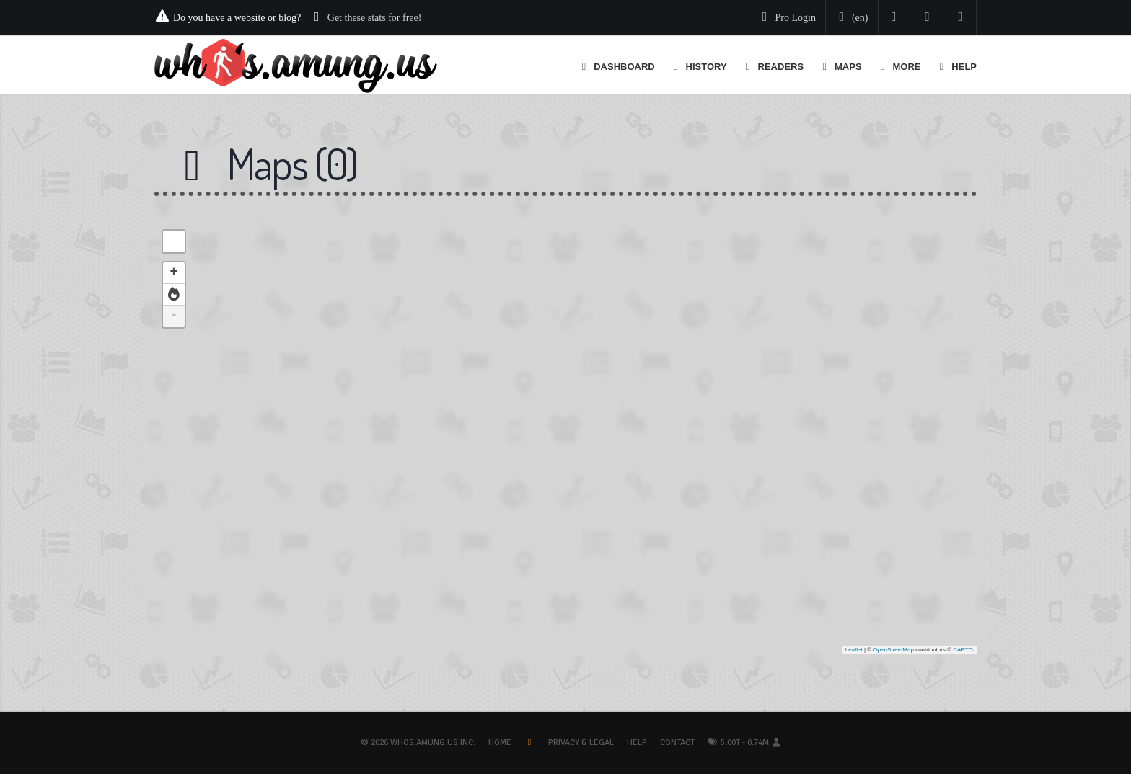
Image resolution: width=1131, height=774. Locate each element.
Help (637, 742)
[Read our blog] (927, 17)
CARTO (963, 649)
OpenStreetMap (893, 649)
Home (499, 742)
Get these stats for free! (374, 17)
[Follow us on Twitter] (894, 17)
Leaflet (854, 649)
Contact (677, 742)
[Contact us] (961, 17)
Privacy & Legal (581, 742)
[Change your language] (850, 18)
